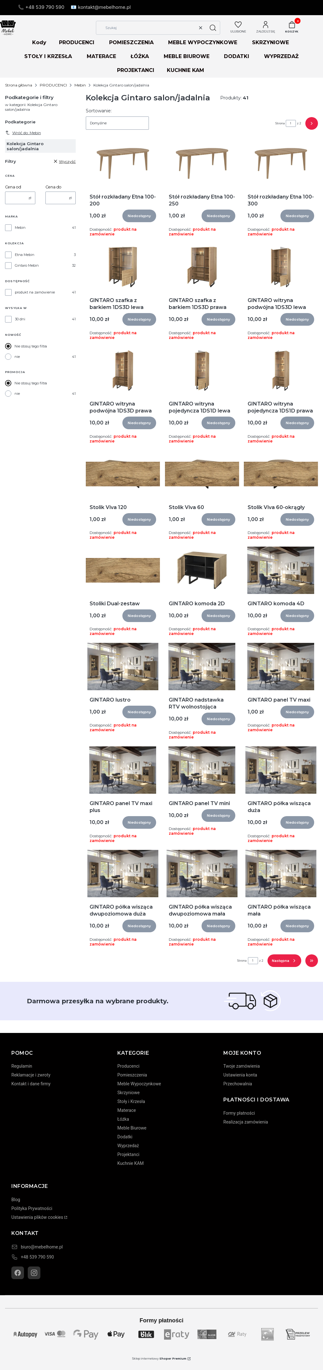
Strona (280, 123)
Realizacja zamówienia (245, 1121)
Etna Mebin (24, 254)
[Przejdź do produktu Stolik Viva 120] (123, 474)
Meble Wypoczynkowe (139, 1083)
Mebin (80, 85)
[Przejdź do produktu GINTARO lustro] (122, 666)
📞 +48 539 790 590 (41, 7)
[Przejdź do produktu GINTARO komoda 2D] (202, 570)
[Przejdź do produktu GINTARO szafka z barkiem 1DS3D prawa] (202, 267)
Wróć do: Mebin (23, 132)
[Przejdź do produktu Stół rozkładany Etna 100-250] (202, 163)
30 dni (20, 319)
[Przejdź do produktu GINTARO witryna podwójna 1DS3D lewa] (281, 267)
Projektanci (128, 1154)
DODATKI (236, 56)
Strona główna (18, 85)
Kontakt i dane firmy (30, 1083)
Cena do (53, 187)
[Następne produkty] (284, 960)
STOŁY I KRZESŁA (48, 56)
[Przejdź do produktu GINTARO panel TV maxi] (281, 666)
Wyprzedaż (128, 1145)
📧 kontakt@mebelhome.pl (101, 7)
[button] (213, 27)
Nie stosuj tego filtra (31, 346)
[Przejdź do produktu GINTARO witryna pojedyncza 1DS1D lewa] (202, 370)
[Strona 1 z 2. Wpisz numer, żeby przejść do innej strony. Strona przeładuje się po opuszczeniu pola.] (291, 123)
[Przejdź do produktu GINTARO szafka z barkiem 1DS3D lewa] (123, 267)
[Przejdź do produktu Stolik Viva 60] (202, 474)
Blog (15, 1199)
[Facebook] (17, 1272)
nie (17, 356)
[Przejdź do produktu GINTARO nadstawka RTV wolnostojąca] (201, 666)
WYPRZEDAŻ (281, 56)
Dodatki (124, 1136)
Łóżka (123, 1119)
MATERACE (101, 56)
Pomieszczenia (132, 1074)
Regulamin (21, 1066)
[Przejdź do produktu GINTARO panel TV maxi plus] (122, 770)
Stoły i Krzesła (131, 1101)
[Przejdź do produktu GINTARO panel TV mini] (201, 770)
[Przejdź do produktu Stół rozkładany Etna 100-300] (281, 163)
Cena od (13, 187)
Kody (39, 42)
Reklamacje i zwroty (30, 1074)
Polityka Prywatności (31, 1208)
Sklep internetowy (159, 1358)
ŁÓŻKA (140, 56)
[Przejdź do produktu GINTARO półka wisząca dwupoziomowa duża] (123, 873)
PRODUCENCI (76, 42)
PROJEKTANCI (135, 70)
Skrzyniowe (128, 1092)
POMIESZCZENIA (131, 42)
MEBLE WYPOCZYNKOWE (202, 42)
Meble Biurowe (131, 1127)
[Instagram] (34, 1272)
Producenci (128, 1066)
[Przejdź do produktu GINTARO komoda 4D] (281, 570)
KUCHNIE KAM (185, 70)
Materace (126, 1110)
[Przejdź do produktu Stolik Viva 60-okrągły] (281, 474)
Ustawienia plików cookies (37, 1217)
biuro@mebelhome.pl (42, 1246)
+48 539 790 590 (37, 1257)
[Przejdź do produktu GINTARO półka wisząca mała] (281, 873)
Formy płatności (239, 1113)
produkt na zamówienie (35, 292)
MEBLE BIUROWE (186, 56)
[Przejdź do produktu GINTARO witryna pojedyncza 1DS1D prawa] (281, 370)
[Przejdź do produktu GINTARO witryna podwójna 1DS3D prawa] (123, 370)
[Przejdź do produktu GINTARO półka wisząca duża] (281, 770)
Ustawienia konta (240, 1074)
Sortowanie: (99, 111)
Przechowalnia (237, 1083)
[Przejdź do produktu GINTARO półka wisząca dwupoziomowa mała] (202, 873)
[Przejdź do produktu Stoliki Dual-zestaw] (123, 570)
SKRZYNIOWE (270, 42)
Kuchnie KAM (130, 1163)
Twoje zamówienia (241, 1066)
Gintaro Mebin (27, 265)
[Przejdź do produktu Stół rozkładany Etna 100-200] (123, 163)
